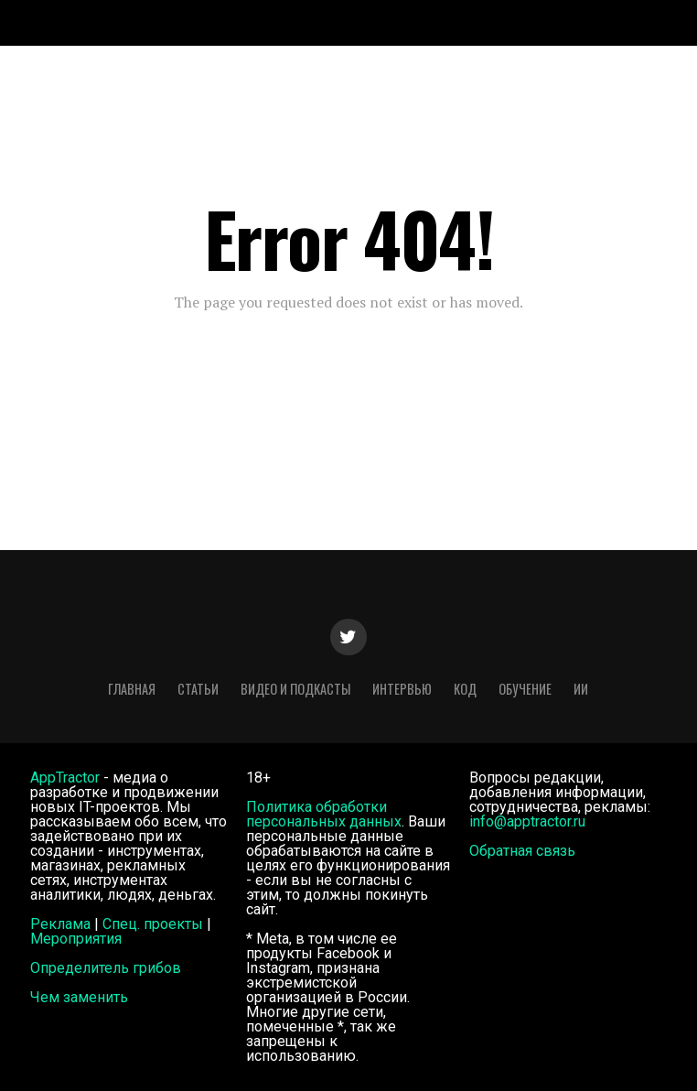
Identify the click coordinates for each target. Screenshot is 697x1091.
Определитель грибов (105, 968)
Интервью (402, 688)
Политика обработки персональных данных (324, 814)
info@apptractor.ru (527, 821)
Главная (131, 688)
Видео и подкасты (295, 688)
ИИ (581, 688)
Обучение (525, 688)
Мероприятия (76, 938)
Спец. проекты (152, 924)
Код (465, 688)
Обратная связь (522, 850)
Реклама (60, 924)
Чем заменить (79, 997)
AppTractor (65, 777)
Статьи (198, 688)
